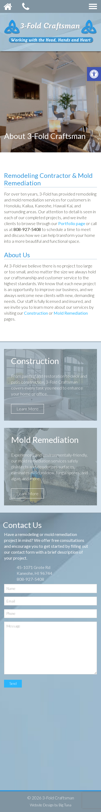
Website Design (42, 805)
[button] (94, 74)
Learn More (27, 408)
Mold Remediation (71, 312)
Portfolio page (71, 223)
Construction (36, 312)
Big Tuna (65, 805)
